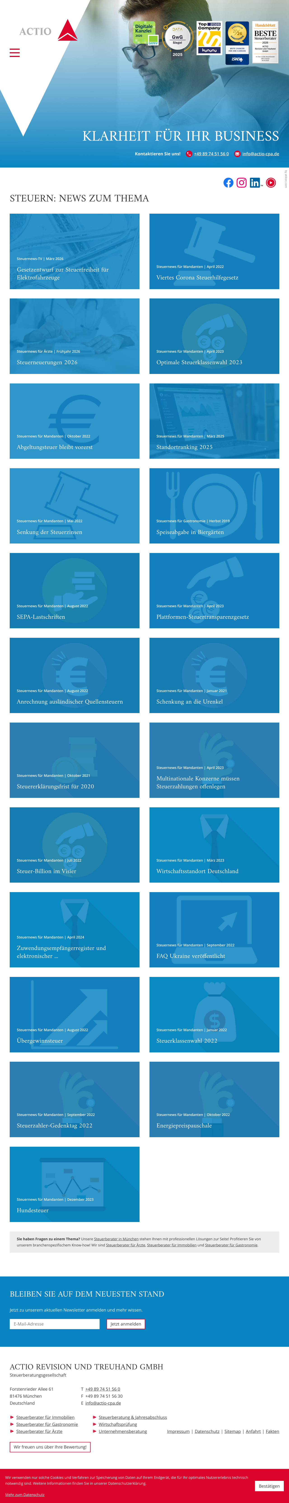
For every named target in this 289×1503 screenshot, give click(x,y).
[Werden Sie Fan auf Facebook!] (228, 183)
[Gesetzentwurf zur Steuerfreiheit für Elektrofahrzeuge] (75, 251)
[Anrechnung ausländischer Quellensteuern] (75, 675)
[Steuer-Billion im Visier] (75, 845)
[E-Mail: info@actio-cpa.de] (256, 153)
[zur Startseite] (49, 30)
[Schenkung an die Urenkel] (214, 675)
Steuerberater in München (116, 1238)
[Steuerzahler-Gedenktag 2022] (75, 1099)
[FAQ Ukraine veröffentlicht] (214, 929)
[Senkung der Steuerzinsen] (75, 506)
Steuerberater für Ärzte (125, 1245)
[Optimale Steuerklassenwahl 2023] (214, 336)
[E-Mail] (55, 1324)
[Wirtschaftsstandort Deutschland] (214, 845)
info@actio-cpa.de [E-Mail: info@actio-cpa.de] (103, 1403)
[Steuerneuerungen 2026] (75, 336)
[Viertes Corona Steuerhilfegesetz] (214, 251)
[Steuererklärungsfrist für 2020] (75, 760)
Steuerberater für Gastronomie (231, 1245)
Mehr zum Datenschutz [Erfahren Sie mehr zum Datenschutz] (24, 1494)
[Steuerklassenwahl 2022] (214, 1014)
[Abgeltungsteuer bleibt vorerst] (75, 421)
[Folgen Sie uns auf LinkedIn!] (256, 183)
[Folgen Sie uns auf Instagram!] (242, 183)
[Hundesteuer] (75, 1184)
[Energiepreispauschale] (214, 1099)
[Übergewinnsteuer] (75, 1014)
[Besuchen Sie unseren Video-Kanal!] (271, 183)
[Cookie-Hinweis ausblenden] (269, 1486)
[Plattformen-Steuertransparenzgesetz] (214, 590)
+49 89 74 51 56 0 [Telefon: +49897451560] (102, 1389)
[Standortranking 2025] (214, 421)
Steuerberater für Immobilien (172, 1245)
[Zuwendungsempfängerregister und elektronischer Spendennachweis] (75, 929)
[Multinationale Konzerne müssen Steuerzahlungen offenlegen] (214, 760)
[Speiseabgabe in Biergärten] (214, 506)
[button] (207, 153)
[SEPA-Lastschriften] (75, 590)
